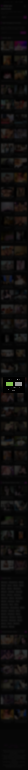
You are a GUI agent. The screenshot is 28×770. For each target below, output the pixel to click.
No (18, 384)
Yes (10, 384)
